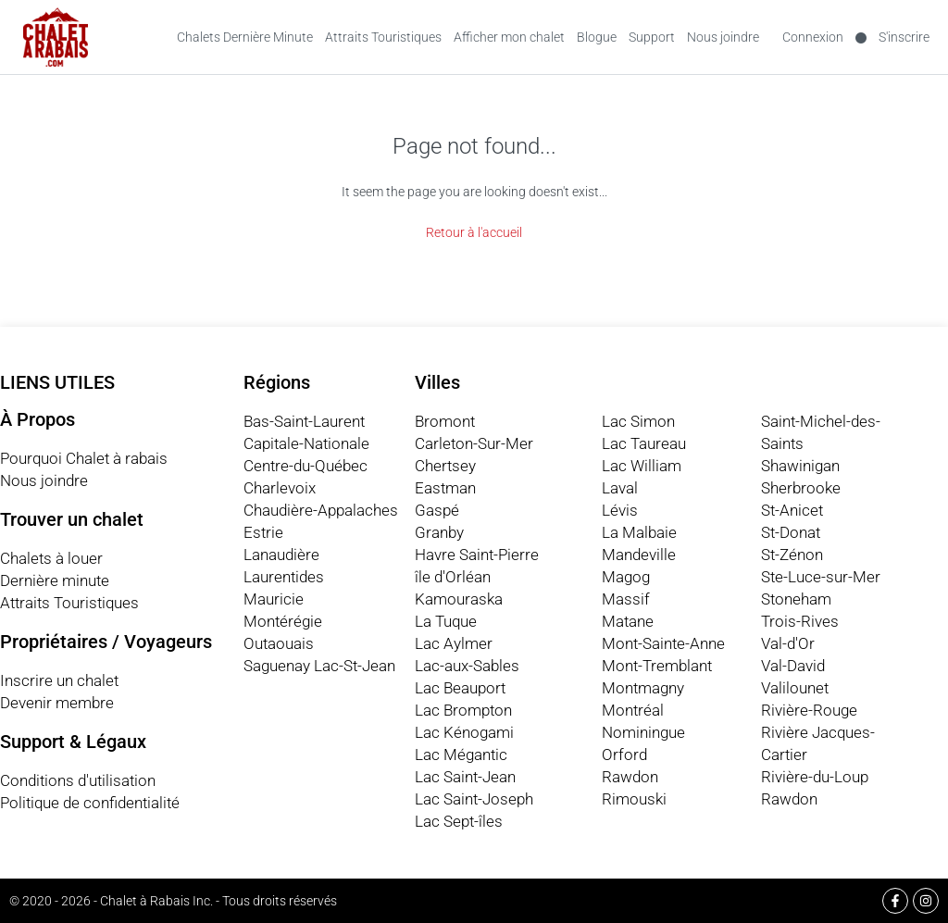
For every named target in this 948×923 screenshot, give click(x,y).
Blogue (597, 37)
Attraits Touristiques (383, 37)
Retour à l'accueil (474, 232)
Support (652, 37)
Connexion (812, 37)
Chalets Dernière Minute (245, 37)
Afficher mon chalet (509, 37)
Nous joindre (723, 37)
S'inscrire (904, 37)
